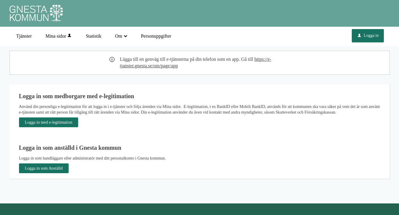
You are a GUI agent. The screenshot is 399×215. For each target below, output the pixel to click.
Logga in (368, 35)
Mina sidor (58, 36)
